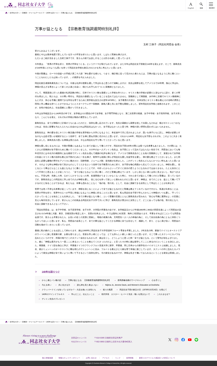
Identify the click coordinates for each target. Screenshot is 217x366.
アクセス (105, 358)
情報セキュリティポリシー (69, 358)
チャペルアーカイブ (36, 13)
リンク (118, 358)
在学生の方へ (15, 13)
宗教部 (24, 13)
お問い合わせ (91, 358)
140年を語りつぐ (52, 13)
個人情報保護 (47, 358)
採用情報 (129, 358)
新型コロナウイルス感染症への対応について (157, 358)
